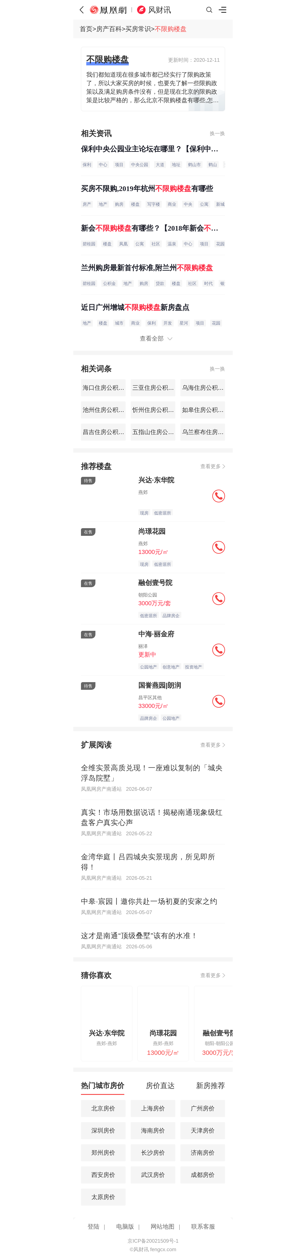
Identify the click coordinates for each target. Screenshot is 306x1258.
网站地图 (162, 1226)
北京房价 (103, 1108)
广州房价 (203, 1108)
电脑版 (125, 1226)
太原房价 (103, 1197)
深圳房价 (103, 1130)
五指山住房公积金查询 (161, 432)
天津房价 (203, 1130)
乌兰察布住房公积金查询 (214, 432)
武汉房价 (153, 1175)
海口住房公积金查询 (108, 387)
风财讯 (159, 10)
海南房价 (153, 1130)
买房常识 (138, 28)
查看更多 (210, 466)
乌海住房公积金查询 (208, 387)
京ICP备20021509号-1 (153, 1241)
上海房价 (153, 1108)
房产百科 (109, 28)
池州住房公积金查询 (108, 410)
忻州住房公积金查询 (158, 410)
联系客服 (203, 1226)
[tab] (102, 1087)
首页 (86, 28)
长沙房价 (153, 1152)
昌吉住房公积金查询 (108, 432)
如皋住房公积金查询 (208, 410)
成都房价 (203, 1175)
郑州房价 (103, 1152)
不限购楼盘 (171, 28)
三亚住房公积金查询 (158, 387)
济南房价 (203, 1152)
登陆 (93, 1226)
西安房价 (103, 1175)
